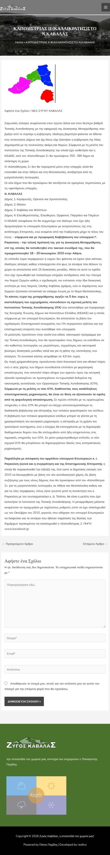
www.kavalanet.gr (16, 529)
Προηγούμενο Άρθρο (17, 543)
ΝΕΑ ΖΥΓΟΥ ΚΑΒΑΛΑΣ (46, 110)
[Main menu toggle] (105, 7)
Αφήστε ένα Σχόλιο (16, 110)
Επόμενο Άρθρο (95, 543)
